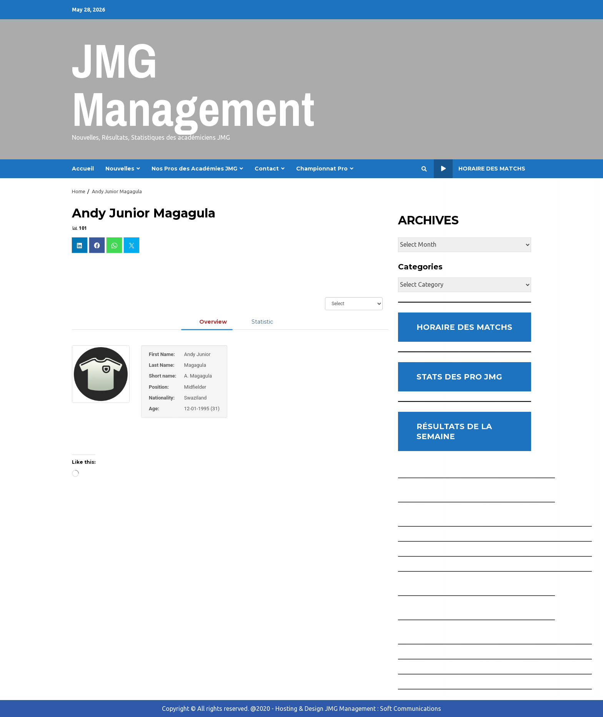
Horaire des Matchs (479, 168)
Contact (267, 168)
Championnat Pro (322, 168)
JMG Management (193, 84)
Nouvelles (119, 168)
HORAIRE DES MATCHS (464, 327)
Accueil (83, 168)
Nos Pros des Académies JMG (194, 168)
